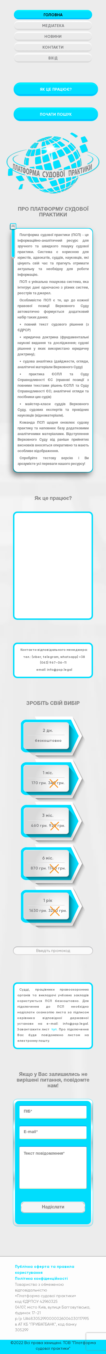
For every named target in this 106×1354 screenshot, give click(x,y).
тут (54, 1029)
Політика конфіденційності (41, 1278)
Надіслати (53, 1207)
